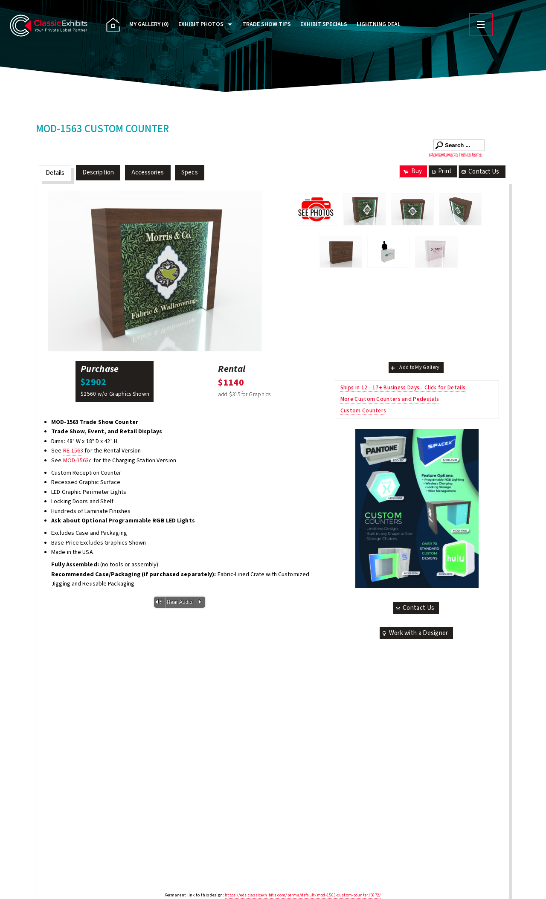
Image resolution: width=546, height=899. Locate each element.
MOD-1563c (77, 460)
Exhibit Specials (323, 24)
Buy (412, 171)
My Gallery (149, 24)
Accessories (147, 172)
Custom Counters (363, 410)
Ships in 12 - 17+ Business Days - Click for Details (402, 387)
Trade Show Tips (266, 24)
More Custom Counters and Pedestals (389, 399)
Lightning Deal (379, 24)
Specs (189, 172)
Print (441, 171)
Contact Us (480, 171)
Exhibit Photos (201, 24)
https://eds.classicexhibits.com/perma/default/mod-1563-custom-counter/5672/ (303, 895)
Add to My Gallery (414, 367)
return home (471, 154)
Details (55, 172)
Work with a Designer (414, 633)
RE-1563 (73, 451)
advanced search (443, 154)
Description (98, 172)
